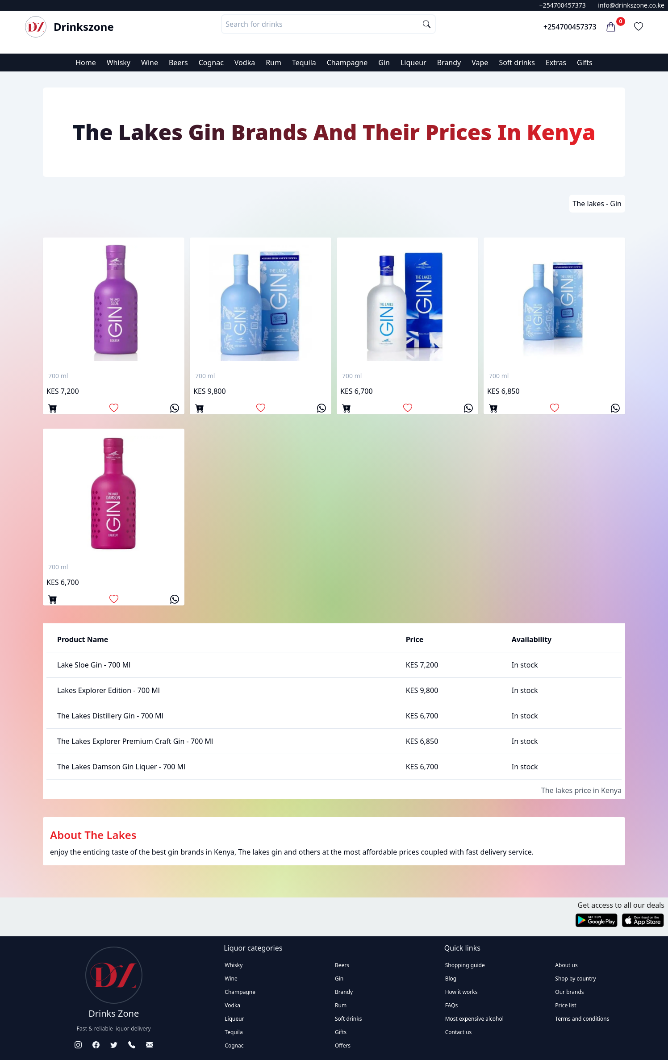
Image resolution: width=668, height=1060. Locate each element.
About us (566, 965)
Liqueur (413, 62)
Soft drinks (517, 62)
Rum (273, 62)
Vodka (244, 62)
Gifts (585, 62)
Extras (556, 62)
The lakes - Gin (597, 204)
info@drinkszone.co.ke (631, 5)
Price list (565, 1005)
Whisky (118, 62)
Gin (384, 62)
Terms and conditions (582, 1018)
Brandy (449, 62)
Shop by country (575, 978)
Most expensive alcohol (474, 1018)
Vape (480, 62)
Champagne (347, 62)
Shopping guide (465, 965)
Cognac (211, 62)
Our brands (569, 992)
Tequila (304, 62)
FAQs (451, 1005)
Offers (343, 1045)
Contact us (458, 1032)
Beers (178, 62)
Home (85, 62)
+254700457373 (562, 5)
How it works (461, 992)
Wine (149, 62)
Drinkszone (84, 27)
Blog (451, 978)
